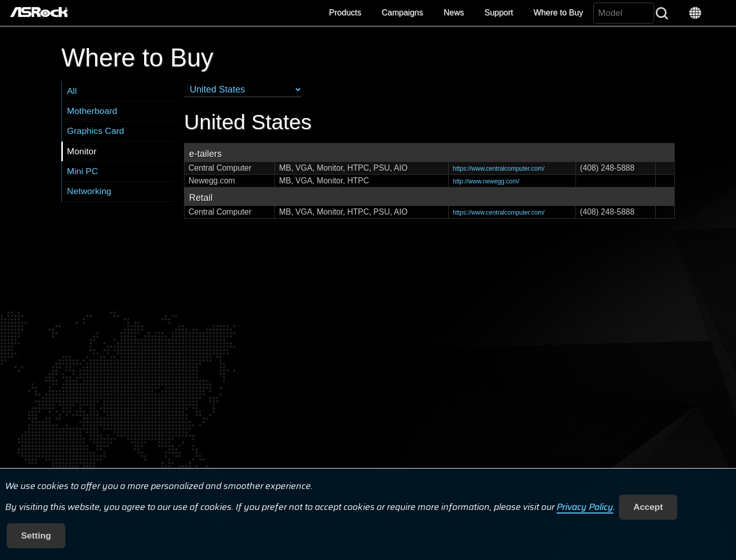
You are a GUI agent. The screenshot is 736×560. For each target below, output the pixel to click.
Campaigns (402, 12)
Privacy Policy (585, 507)
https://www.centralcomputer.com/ (498, 168)
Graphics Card (95, 131)
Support (499, 12)
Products (345, 12)
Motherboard (92, 111)
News (454, 12)
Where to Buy (558, 12)
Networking (89, 191)
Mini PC (82, 171)
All (72, 91)
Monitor (82, 151)
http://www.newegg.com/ (486, 181)
